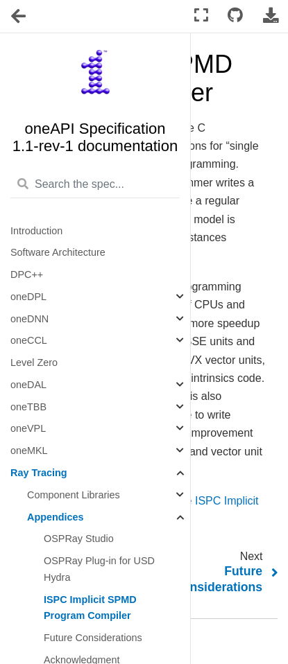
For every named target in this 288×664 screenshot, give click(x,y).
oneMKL (29, 450)
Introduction (36, 230)
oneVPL (28, 428)
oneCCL (28, 340)
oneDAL (28, 384)
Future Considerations (93, 637)
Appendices (55, 517)
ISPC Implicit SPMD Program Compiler (90, 608)
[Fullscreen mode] (201, 15)
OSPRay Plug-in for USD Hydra (99, 569)
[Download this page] (271, 15)
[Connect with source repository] (235, 15)
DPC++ (26, 274)
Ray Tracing (38, 472)
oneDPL (28, 296)
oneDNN (29, 318)
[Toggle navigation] (19, 16)
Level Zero (34, 362)
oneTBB (28, 406)
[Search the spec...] (95, 185)
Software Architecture (57, 252)
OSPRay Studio (79, 538)
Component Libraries (73, 494)
